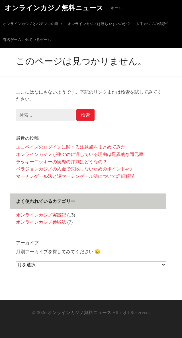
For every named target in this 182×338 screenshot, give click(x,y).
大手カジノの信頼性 (152, 23)
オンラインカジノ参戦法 (41, 222)
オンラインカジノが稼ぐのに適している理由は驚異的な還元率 (80, 154)
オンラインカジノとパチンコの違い (32, 23)
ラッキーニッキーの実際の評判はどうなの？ (61, 161)
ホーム (116, 7)
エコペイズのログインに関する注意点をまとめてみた (70, 147)
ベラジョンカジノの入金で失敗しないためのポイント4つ (74, 169)
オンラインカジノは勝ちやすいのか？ (99, 23)
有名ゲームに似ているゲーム (27, 39)
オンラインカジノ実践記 (41, 215)
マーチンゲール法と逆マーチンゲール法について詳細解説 (75, 176)
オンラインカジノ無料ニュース (54, 7)
